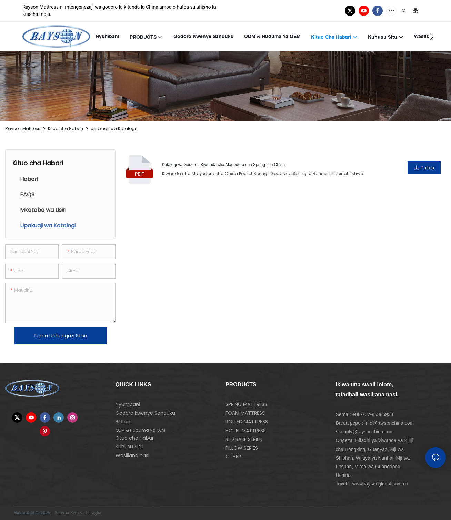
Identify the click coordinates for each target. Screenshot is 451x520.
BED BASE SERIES (244, 439)
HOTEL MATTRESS (246, 430)
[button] (432, 36)
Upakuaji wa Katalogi (113, 128)
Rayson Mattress (22, 128)
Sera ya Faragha (86, 513)
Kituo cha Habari (65, 128)
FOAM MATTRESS (245, 413)
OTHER (233, 456)
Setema (61, 513)
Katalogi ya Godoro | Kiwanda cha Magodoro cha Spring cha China (223, 164)
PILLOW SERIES (242, 447)
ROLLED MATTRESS (247, 421)
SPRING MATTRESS (246, 404)
